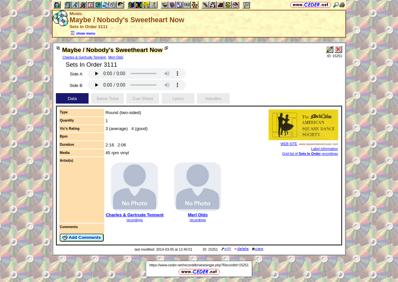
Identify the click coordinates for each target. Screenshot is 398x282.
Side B (76, 85)
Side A (76, 74)
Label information (324, 149)
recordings (134, 220)
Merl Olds (115, 57)
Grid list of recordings (310, 154)
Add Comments (81, 237)
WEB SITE (289, 144)
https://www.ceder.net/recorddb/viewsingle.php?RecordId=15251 (199, 265)
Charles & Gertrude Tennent (84, 57)
